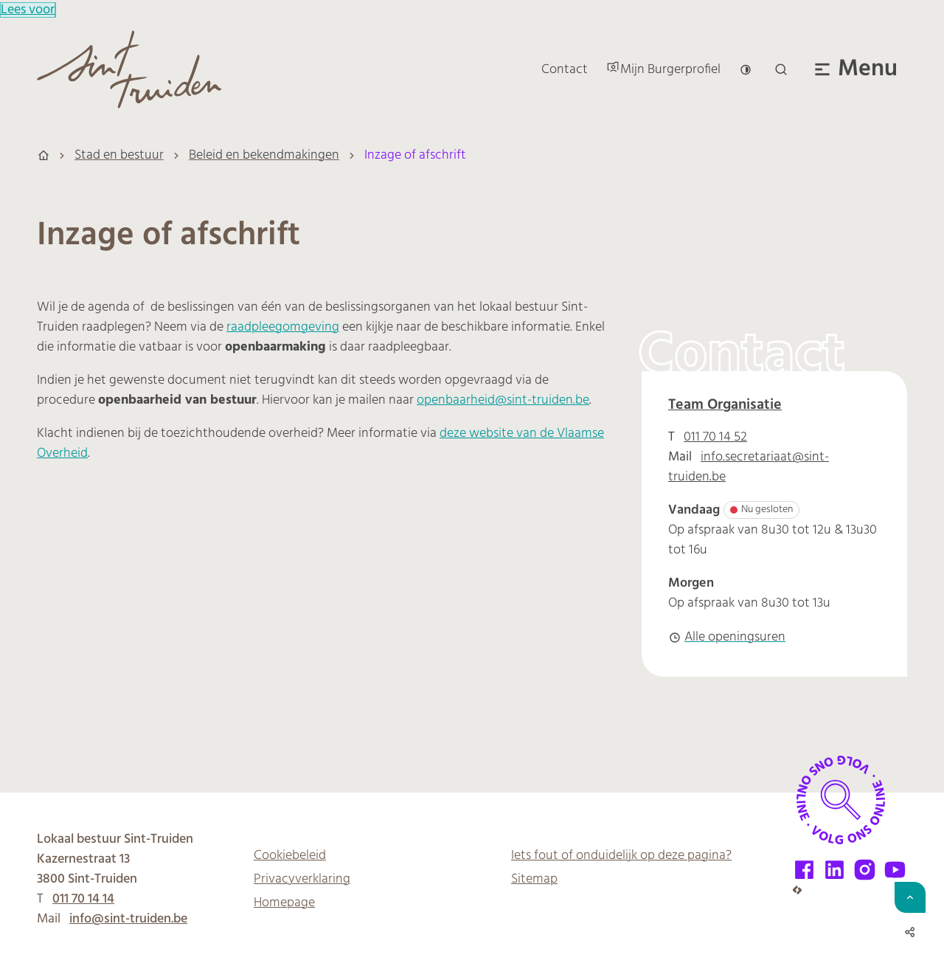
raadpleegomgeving (282, 327)
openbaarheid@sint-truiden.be (503, 400)
